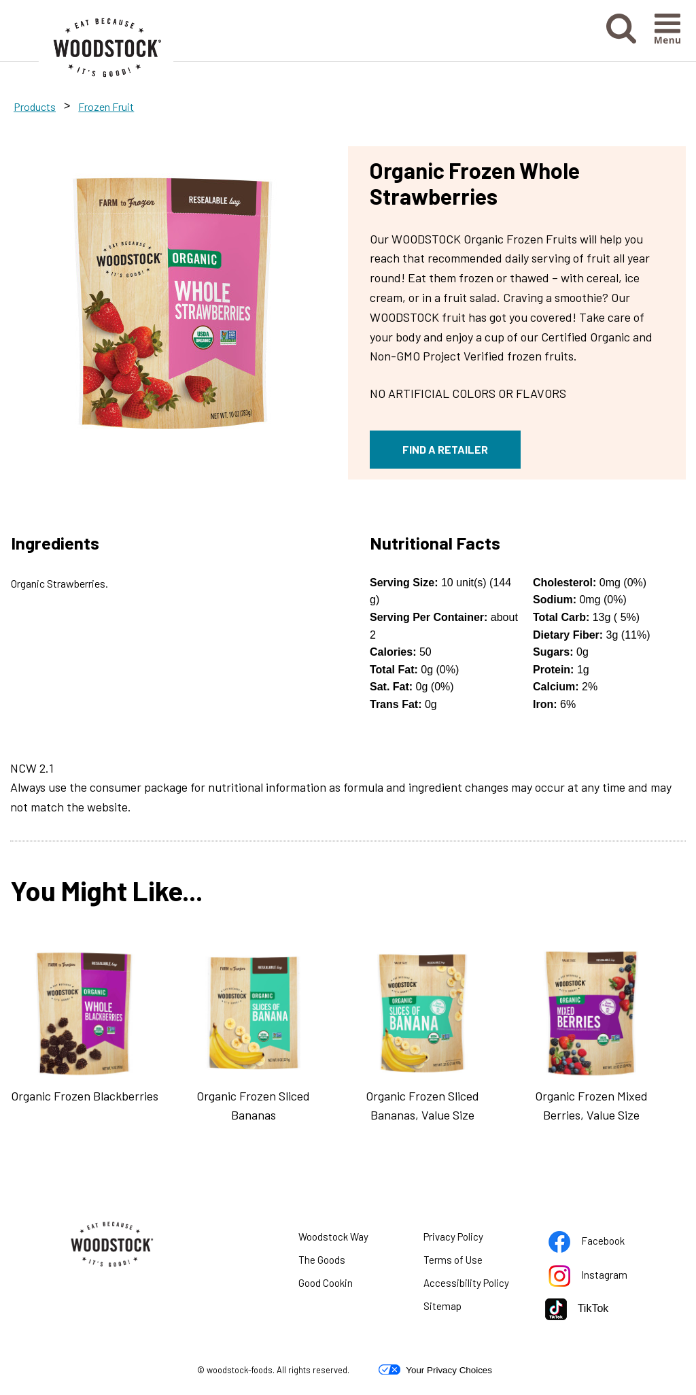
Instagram (599, 1277)
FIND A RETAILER (445, 449)
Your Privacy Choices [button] (435, 1369)
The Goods (321, 1260)
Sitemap (442, 1306)
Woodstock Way (333, 1236)
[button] (621, 29)
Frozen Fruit (106, 106)
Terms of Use (470, 1262)
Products (35, 106)
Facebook (599, 1243)
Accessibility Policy (474, 1285)
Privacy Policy (470, 1239)
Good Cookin (325, 1283)
